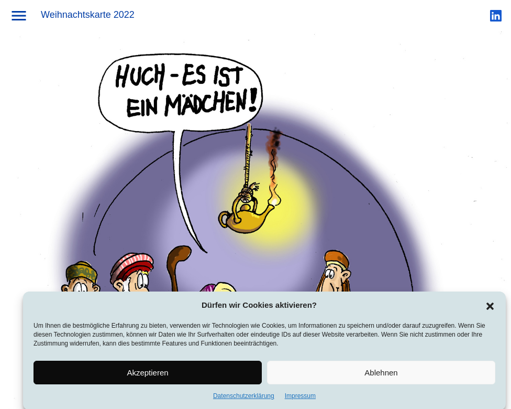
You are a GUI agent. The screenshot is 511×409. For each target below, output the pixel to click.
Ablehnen (380, 374)
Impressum (300, 398)
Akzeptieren (147, 374)
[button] (490, 307)
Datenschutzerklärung (243, 398)
